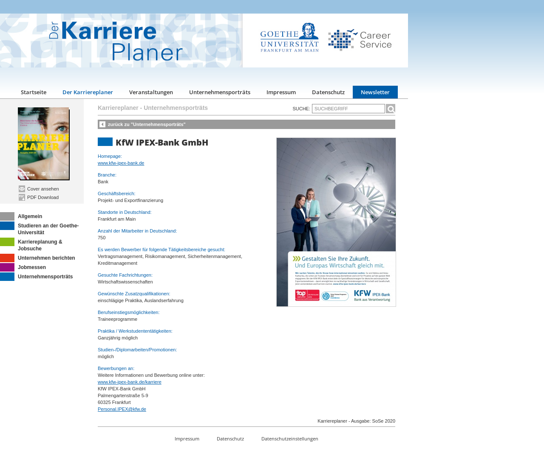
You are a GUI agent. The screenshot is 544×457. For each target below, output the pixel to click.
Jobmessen (23, 267)
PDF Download (39, 197)
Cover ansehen (39, 188)
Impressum (281, 92)
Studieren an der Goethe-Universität (39, 228)
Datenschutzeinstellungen (289, 438)
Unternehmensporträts (219, 92)
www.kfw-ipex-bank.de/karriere (130, 381)
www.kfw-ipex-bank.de (121, 162)
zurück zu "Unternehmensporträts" (147, 124)
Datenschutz (328, 92)
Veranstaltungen (151, 92)
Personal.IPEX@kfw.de (122, 409)
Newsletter (375, 92)
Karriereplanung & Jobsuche (31, 245)
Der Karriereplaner (87, 92)
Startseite (33, 92)
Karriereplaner (118, 107)
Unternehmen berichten (37, 258)
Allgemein (21, 216)
